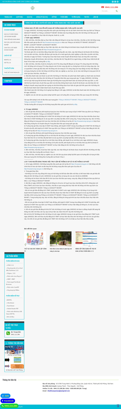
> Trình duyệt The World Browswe (13, 283)
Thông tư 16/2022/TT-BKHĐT (33, 102)
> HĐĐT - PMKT (10, 279)
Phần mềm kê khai (12, 261)
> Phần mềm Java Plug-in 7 (14, 276)
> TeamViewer (10, 306)
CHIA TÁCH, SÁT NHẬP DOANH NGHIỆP (10, 49)
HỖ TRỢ (54, 17)
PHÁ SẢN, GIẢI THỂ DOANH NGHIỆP (12, 44)
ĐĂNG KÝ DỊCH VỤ (42, 17)
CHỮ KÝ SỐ (7, 56)
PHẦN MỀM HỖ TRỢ (12, 296)
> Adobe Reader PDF (12, 308)
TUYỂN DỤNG (76, 17)
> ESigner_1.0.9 (10, 273)
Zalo (7, 396)
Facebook (9, 401)
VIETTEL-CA (7, 63)
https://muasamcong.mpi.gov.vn (47, 130)
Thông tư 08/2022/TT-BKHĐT (87, 100)
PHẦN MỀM (64, 17)
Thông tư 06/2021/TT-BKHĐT (68, 100)
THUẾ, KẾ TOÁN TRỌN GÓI (11, 72)
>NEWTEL (9, 300)
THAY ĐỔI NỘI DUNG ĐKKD (12, 39)
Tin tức (86, 17)
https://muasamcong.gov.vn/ (52, 49)
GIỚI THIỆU (19, 17)
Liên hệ (95, 17)
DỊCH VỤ (29, 17)
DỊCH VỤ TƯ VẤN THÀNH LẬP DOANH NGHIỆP (11, 35)
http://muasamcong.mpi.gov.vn (52, 42)
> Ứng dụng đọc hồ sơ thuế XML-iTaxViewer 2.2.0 (14, 269)
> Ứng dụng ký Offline (12, 290)
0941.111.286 (11, 406)
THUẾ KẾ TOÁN (9, 68)
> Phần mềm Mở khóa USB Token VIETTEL (14, 313)
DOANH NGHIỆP (9, 30)
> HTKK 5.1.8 (9, 265)
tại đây (48, 61)
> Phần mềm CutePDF (12, 287)
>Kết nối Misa (10, 317)
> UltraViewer (10, 303)
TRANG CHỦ (8, 17)
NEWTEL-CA (7, 60)
